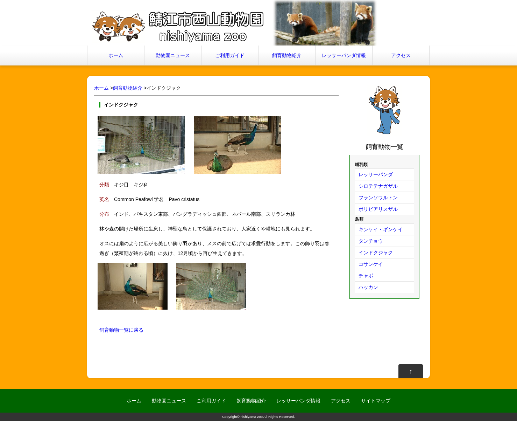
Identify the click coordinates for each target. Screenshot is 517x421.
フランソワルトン (378, 197)
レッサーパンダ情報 (344, 55)
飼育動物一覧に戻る (121, 330)
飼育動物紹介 (287, 55)
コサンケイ (371, 264)
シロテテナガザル (378, 186)
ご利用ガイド (230, 55)
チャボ (366, 275)
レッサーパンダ (376, 174)
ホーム (115, 55)
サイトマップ (375, 400)
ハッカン (368, 287)
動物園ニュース (173, 55)
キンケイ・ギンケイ (381, 229)
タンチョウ (371, 241)
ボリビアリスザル (378, 209)
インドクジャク (376, 252)
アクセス (401, 55)
